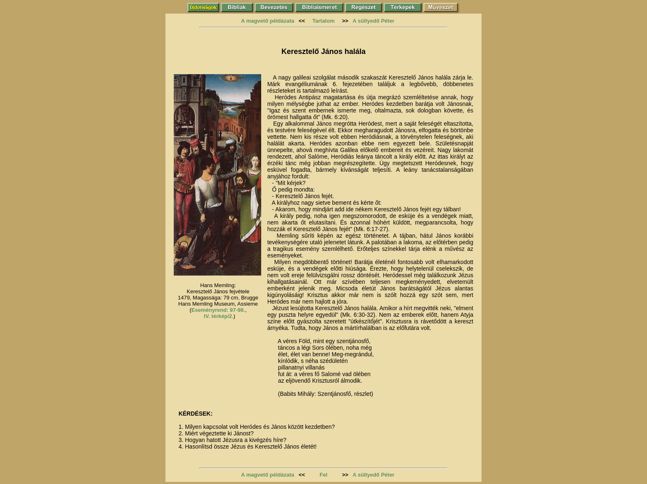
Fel (324, 475)
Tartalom (323, 21)
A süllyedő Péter (373, 21)
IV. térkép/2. (219, 316)
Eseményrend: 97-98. (218, 310)
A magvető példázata (267, 21)
